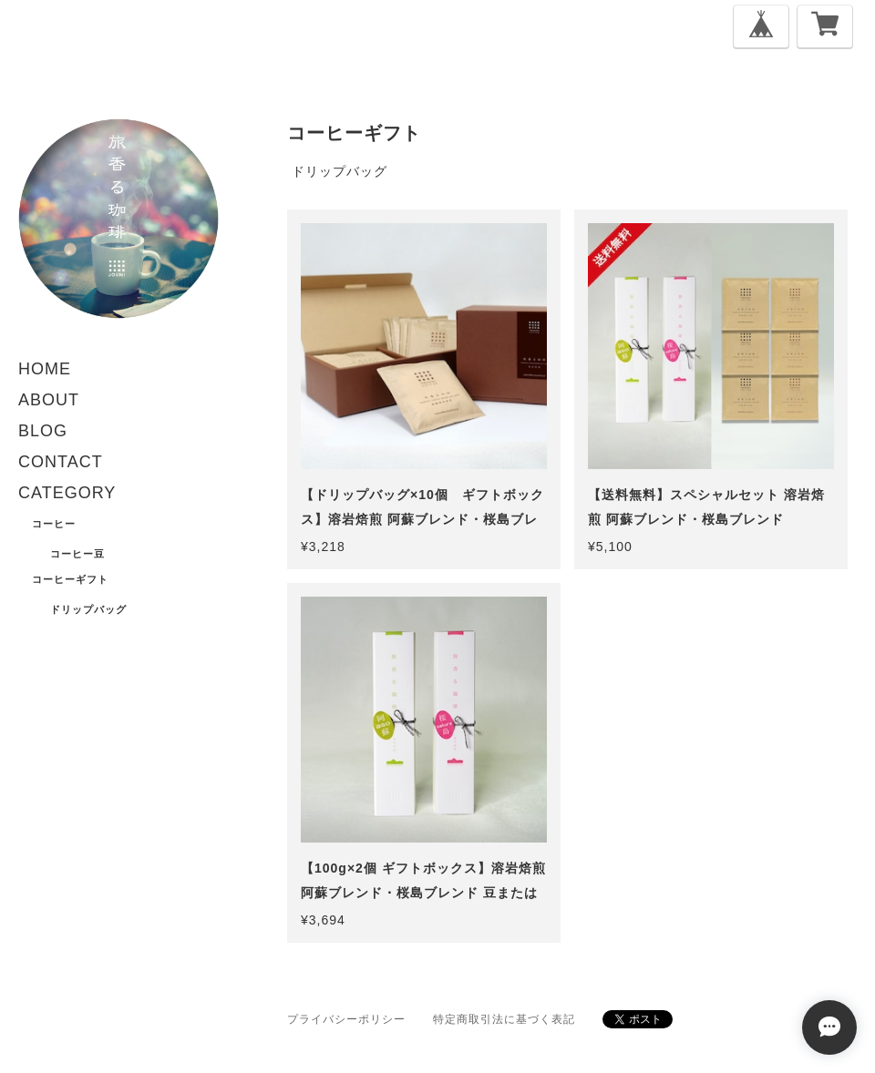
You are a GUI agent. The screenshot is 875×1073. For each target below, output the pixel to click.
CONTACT (60, 462)
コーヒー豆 (77, 553)
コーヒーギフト (70, 579)
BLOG (42, 431)
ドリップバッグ (88, 609)
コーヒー (54, 523)
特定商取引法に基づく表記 (504, 1019)
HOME (44, 369)
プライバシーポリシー (346, 1019)
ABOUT (48, 400)
